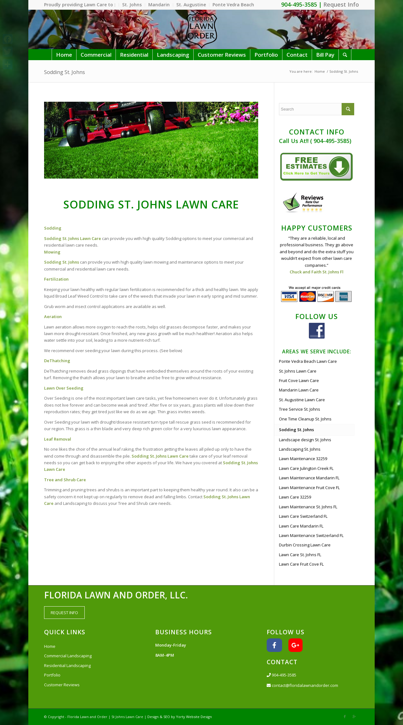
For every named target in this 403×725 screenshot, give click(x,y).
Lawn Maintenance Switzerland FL (311, 535)
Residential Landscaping (67, 665)
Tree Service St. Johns (299, 409)
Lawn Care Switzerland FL (303, 516)
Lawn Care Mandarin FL (301, 526)
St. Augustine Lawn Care (302, 399)
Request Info (341, 4)
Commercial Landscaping (68, 656)
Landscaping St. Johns (300, 449)
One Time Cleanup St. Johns (305, 419)
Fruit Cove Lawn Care (299, 380)
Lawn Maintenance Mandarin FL (309, 478)
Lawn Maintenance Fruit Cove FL (309, 487)
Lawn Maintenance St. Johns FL (308, 507)
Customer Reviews (62, 685)
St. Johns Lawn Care (297, 371)
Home (320, 71)
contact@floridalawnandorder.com (302, 685)
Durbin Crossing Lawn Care (305, 545)
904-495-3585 (281, 675)
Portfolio (52, 675)
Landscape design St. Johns (305, 439)
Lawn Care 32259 (295, 497)
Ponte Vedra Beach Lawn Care (308, 361)
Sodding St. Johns (64, 72)
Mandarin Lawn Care (299, 390)
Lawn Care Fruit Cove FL (301, 564)
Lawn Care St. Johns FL (300, 554)
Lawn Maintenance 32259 (303, 458)
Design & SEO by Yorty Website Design (179, 716)
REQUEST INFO (64, 612)
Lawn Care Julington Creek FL (306, 468)
